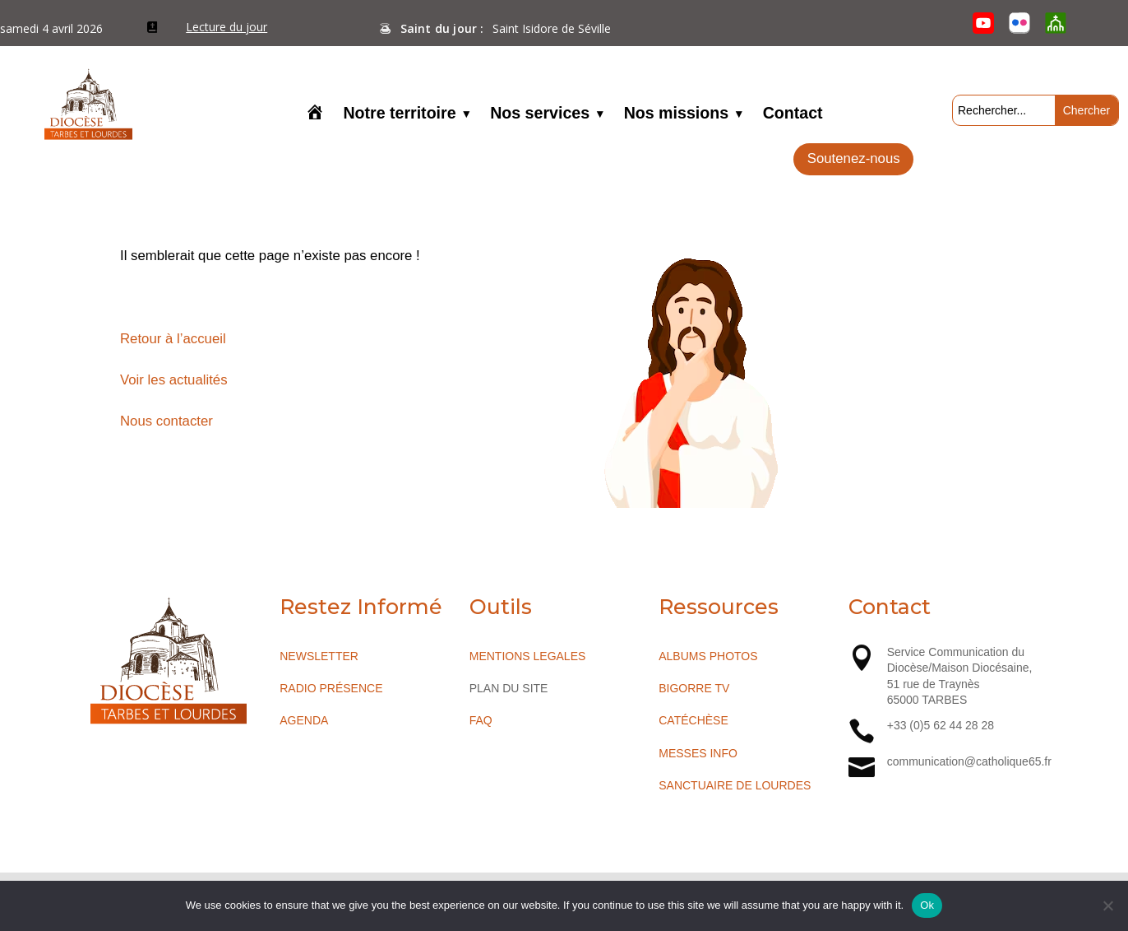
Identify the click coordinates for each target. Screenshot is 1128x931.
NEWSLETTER (319, 656)
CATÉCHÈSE (693, 720)
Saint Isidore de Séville (551, 28)
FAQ (480, 720)
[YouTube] (983, 23)
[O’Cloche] (1055, 23)
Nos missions (676, 114)
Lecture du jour (226, 27)
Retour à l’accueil (173, 339)
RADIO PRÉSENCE (331, 688)
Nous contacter (166, 421)
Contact (793, 114)
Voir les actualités (174, 380)
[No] (1107, 905)
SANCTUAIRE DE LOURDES (735, 785)
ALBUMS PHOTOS (708, 656)
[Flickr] (1019, 23)
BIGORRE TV (694, 688)
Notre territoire (399, 114)
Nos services (539, 114)
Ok (927, 905)
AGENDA (304, 720)
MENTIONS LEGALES (527, 656)
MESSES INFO (698, 753)
